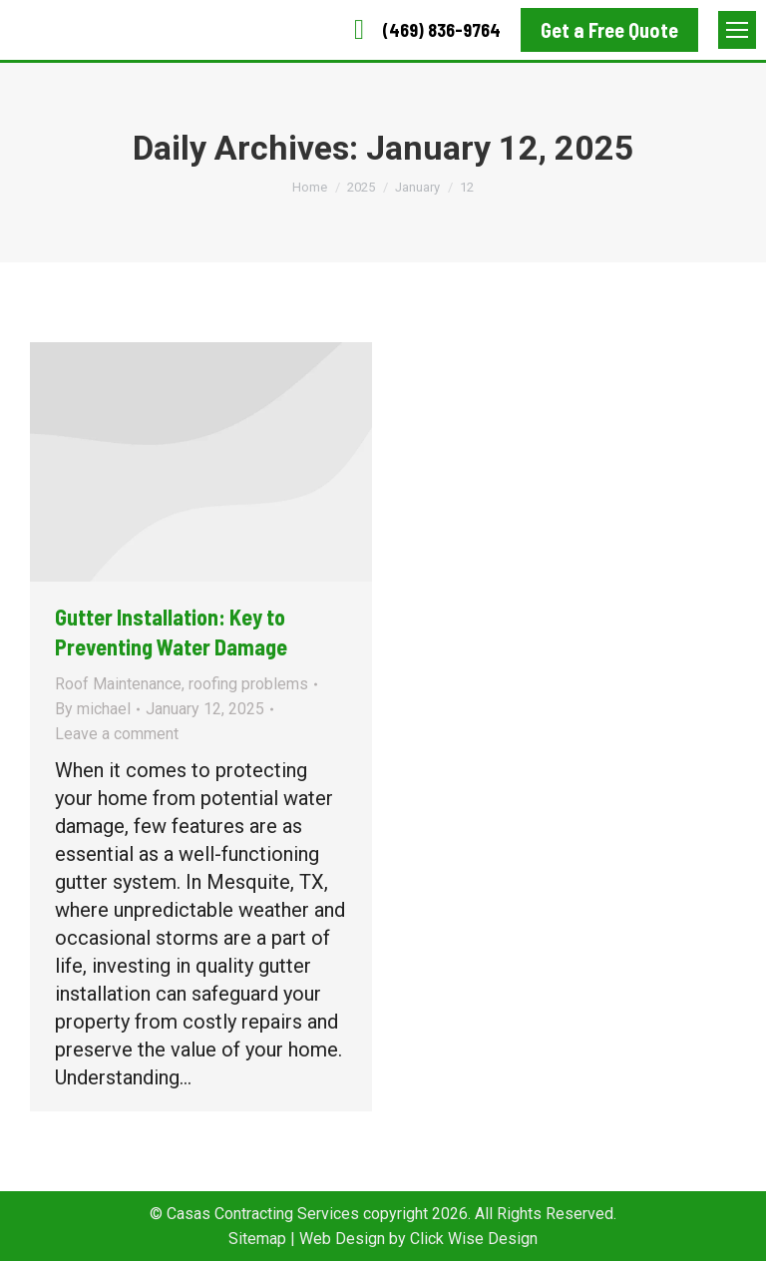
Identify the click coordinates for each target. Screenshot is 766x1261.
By (93, 708)
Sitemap (257, 1238)
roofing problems (248, 683)
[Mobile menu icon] (737, 30)
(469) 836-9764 (421, 30)
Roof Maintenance (118, 683)
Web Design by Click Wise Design (418, 1238)
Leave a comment (117, 733)
